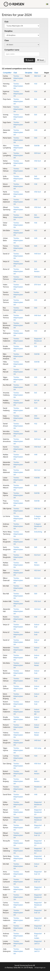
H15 (35, 331)
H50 (35, 408)
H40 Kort (37, 315)
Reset (40, 60)
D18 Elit (36, 146)
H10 (35, 84)
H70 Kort (37, 277)
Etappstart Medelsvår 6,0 (38, 851)
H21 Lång (37, 748)
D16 (35, 99)
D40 (35, 138)
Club (6, 22)
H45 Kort (37, 254)
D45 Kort (37, 439)
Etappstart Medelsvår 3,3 (38, 820)
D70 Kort (37, 285)
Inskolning (38, 532)
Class (6, 40)
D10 (35, 115)
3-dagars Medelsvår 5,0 (38, 526)
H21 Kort (37, 570)
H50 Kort (37, 161)
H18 (35, 184)
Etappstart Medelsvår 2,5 (38, 341)
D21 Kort (37, 470)
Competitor (7, 73)
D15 (35, 169)
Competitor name (11, 50)
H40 (35, 130)
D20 (35, 431)
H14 (35, 91)
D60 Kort (37, 76)
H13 (35, 230)
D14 (35, 107)
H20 (35, 756)
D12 (35, 369)
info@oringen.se (39, 967)
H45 (35, 238)
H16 (35, 223)
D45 (35, 246)
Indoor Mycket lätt (37, 712)
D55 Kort (37, 153)
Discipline (8, 31)
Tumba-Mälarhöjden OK (18, 78)
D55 (35, 200)
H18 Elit (37, 478)
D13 (35, 393)
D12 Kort (37, 555)
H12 (35, 424)
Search (29, 60)
